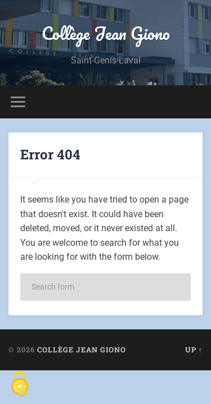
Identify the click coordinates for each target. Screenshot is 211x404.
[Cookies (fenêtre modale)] (19, 384)
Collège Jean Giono (106, 33)
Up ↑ (194, 349)
